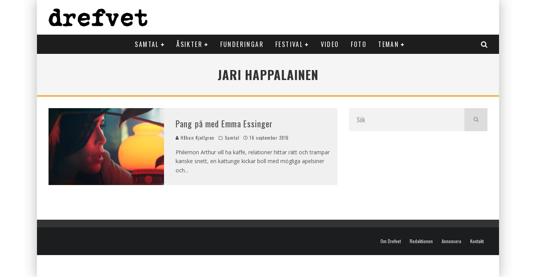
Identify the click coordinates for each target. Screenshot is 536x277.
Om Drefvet (390, 241)
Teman (388, 44)
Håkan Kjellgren (195, 138)
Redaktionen (421, 241)
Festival (289, 44)
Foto (359, 44)
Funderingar (242, 44)
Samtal (147, 44)
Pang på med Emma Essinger (224, 123)
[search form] (406, 119)
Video (330, 44)
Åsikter (189, 44)
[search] (475, 119)
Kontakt (477, 241)
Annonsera (451, 241)
